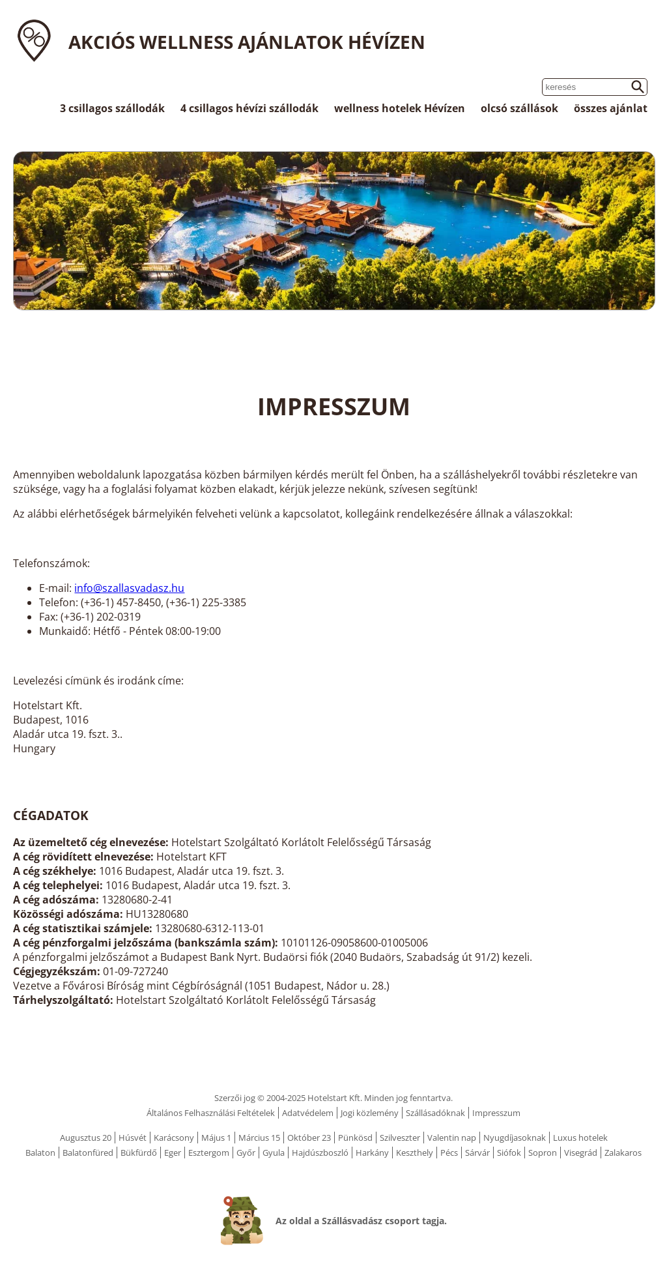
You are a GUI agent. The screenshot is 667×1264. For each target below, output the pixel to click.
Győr (245, 1152)
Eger (172, 1152)
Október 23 (309, 1137)
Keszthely (414, 1152)
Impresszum (496, 1113)
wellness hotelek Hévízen (399, 108)
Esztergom (208, 1152)
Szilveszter (400, 1137)
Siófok (509, 1152)
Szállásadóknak (435, 1113)
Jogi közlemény (370, 1113)
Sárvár (477, 1152)
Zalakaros (623, 1152)
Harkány (372, 1152)
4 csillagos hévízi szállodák (249, 108)
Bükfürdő (139, 1152)
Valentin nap (451, 1137)
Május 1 (216, 1137)
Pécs (449, 1152)
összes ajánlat (610, 108)
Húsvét (133, 1137)
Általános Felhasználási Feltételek (211, 1113)
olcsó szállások (519, 108)
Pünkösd (355, 1137)
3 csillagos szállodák (112, 108)
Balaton (40, 1152)
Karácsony (174, 1137)
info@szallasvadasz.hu (129, 588)
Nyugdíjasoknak (514, 1137)
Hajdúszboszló (320, 1152)
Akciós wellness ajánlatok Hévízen (246, 41)
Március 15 (259, 1137)
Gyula (274, 1152)
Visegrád (580, 1152)
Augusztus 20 (85, 1137)
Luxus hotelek (580, 1137)
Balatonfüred (88, 1152)
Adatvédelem (308, 1113)
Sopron (542, 1152)
